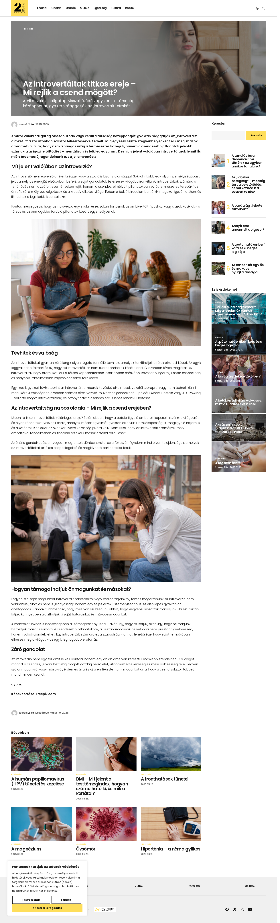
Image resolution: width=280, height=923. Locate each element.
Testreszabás (31, 900)
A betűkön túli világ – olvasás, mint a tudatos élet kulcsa (238, 402)
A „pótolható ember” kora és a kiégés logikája (248, 248)
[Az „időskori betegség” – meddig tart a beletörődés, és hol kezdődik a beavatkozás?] (218, 182)
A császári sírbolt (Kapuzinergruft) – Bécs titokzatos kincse (234, 428)
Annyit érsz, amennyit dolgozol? (248, 228)
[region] (47, 888)
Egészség (28, 29)
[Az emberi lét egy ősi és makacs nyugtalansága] (218, 268)
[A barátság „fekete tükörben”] (218, 207)
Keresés (218, 124)
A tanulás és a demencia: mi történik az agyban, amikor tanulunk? (247, 161)
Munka (219, 303)
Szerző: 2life (221, 318)
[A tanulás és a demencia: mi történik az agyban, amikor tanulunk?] (218, 160)
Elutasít (66, 900)
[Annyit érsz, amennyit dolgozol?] (218, 227)
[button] (257, 8)
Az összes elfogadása (47, 908)
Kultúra (250, 886)
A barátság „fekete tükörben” (247, 207)
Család (219, 372)
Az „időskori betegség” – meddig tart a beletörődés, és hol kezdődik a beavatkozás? (248, 184)
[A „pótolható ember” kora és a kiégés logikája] (218, 248)
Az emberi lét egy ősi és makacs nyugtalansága (248, 268)
